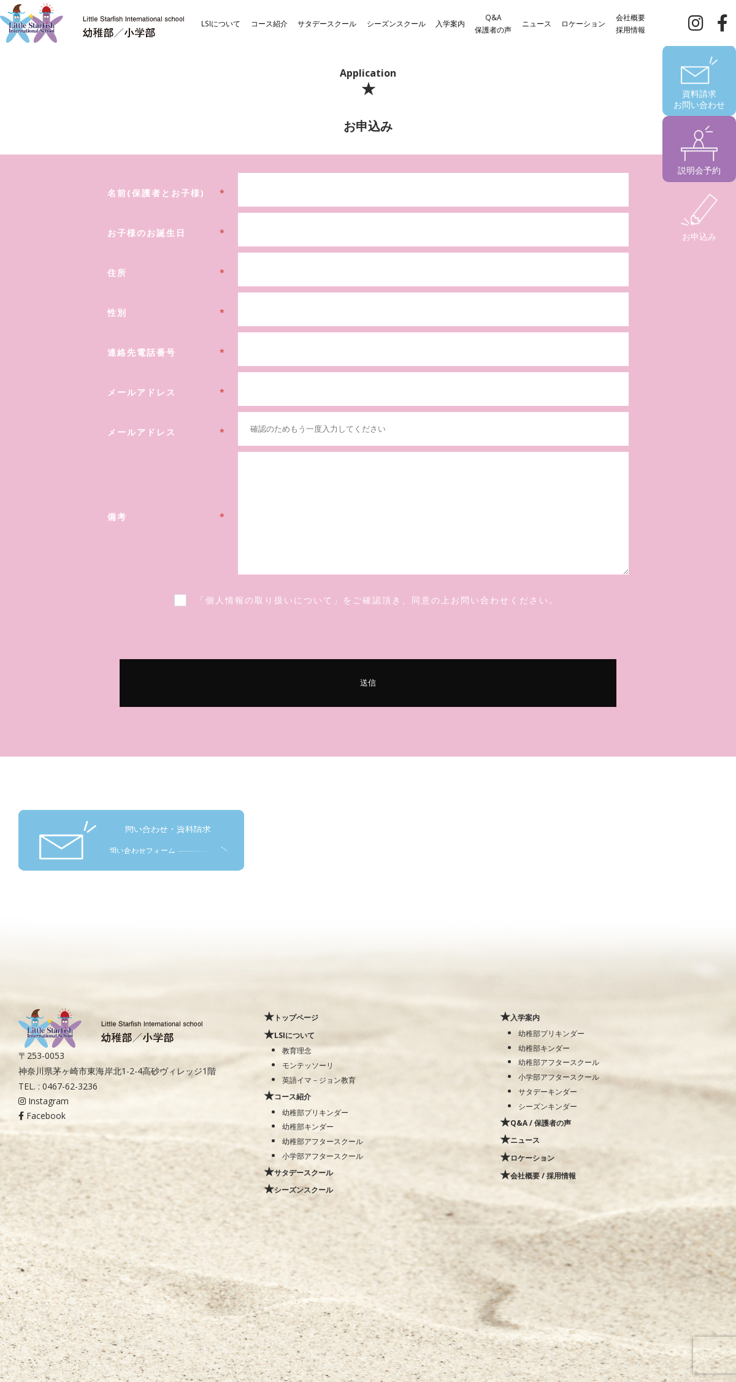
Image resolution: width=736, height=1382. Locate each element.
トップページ (296, 1017)
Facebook (42, 1115)
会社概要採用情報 (630, 23)
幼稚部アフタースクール (322, 1141)
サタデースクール (326, 23)
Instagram (43, 1101)
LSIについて (220, 23)
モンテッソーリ (308, 1065)
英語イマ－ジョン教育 (319, 1080)
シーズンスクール (396, 23)
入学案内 (450, 23)
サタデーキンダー (547, 1091)
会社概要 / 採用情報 (543, 1175)
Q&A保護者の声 (493, 23)
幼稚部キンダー (308, 1126)
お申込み (699, 236)
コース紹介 (269, 23)
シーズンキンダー (547, 1106)
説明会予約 (699, 170)
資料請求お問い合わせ (699, 99)
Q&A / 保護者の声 (540, 1123)
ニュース (536, 23)
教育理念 (297, 1050)
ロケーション (583, 23)
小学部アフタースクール (322, 1156)
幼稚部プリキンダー (315, 1112)
